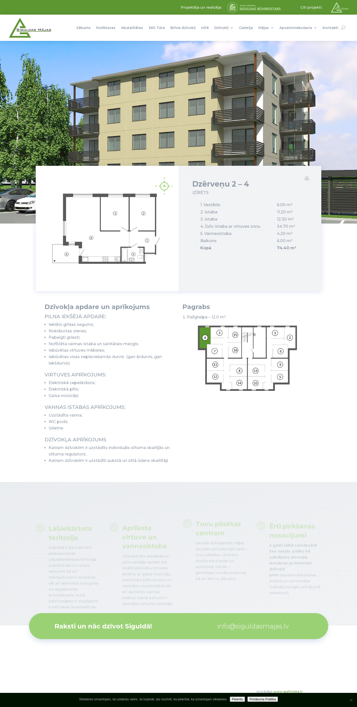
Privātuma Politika (262, 699)
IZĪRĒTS (200, 193)
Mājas (263, 28)
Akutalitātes (132, 28)
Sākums (83, 28)
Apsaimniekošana (295, 28)
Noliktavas (106, 28)
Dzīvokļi (221, 28)
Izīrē (205, 28)
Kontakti (330, 28)
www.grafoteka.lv (288, 691)
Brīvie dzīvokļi (183, 28)
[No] (350, 700)
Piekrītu (237, 699)
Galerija (246, 28)
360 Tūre (157, 28)
